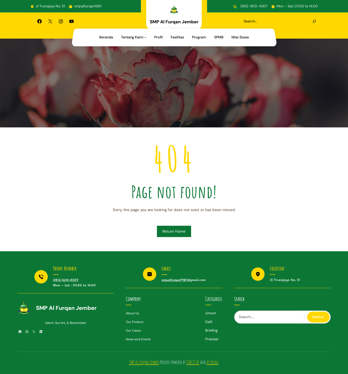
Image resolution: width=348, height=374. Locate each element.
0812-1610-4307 (254, 6)
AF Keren (212, 362)
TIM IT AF (192, 362)
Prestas (211, 339)
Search (318, 317)
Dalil (208, 321)
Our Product (134, 322)
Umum (210, 313)
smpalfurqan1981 (87, 6)
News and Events (138, 339)
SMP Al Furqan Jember (174, 22)
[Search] (314, 21)
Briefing (211, 330)
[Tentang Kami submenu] (145, 37)
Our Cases (133, 330)
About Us (132, 313)
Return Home (174, 231)
